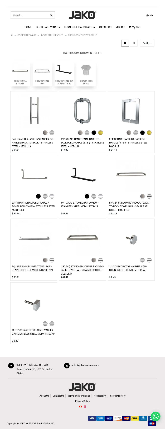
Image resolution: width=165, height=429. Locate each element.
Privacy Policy (82, 401)
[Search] (51, 15)
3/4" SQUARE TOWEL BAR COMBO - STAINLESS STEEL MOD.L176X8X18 (79, 204)
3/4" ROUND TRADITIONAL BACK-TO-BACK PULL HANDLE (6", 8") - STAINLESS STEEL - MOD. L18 (82, 143)
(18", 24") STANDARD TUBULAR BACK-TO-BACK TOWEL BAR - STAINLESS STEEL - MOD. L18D (129, 206)
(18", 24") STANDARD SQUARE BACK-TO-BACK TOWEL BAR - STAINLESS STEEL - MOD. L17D (82, 270)
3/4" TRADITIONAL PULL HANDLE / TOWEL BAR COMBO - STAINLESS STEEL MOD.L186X (33, 206)
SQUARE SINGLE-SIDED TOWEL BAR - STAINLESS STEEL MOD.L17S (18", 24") (32, 268)
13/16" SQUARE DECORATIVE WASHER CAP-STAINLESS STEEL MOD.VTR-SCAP (33, 332)
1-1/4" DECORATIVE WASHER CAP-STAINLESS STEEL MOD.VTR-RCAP (128, 268)
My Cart (135, 27)
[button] (147, 43)
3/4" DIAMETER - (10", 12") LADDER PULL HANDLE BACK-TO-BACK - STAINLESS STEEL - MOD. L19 (33, 143)
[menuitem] (28, 27)
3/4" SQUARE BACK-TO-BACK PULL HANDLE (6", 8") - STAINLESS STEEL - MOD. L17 (129, 143)
